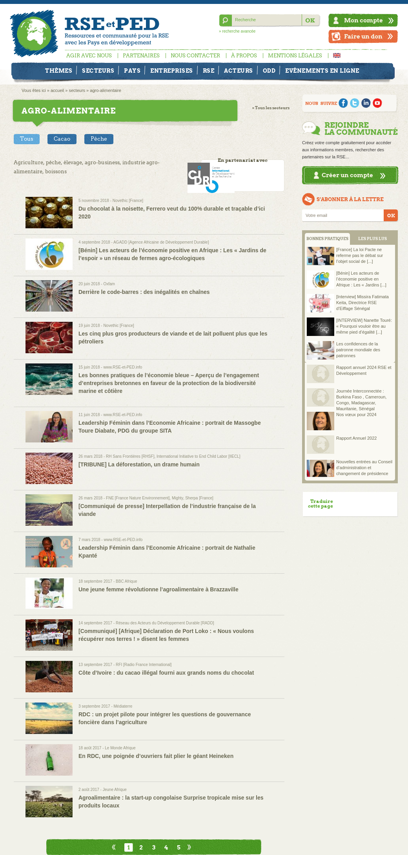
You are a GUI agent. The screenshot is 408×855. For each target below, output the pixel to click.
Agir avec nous (89, 55)
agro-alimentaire (105, 90)
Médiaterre (123, 706)
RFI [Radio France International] (143, 664)
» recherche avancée (237, 31)
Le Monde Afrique (120, 748)
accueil (57, 90)
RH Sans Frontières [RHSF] (130, 456)
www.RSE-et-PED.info (122, 367)
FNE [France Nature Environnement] (137, 498)
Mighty (177, 498)
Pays (132, 70)
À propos (244, 55)
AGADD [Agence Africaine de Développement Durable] (161, 242)
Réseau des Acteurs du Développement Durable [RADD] (165, 623)
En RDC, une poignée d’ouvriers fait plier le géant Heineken (155, 756)
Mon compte (363, 20)
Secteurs (98, 70)
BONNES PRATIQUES (327, 238)
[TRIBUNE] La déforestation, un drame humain (139, 464)
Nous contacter (195, 55)
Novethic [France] (128, 200)
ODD (269, 70)
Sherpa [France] (199, 498)
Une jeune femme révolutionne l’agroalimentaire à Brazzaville (158, 589)
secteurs (77, 90)
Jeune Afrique (115, 789)
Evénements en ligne (322, 70)
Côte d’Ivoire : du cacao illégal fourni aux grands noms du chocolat (166, 673)
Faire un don (363, 36)
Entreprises (171, 70)
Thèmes (58, 70)
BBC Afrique (126, 581)
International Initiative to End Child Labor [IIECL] (198, 456)
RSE (209, 70)
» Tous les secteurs (271, 107)
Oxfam (109, 284)
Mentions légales (295, 55)
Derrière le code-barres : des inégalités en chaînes (144, 292)
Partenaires (141, 55)
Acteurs (238, 70)
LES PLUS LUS (372, 238)
